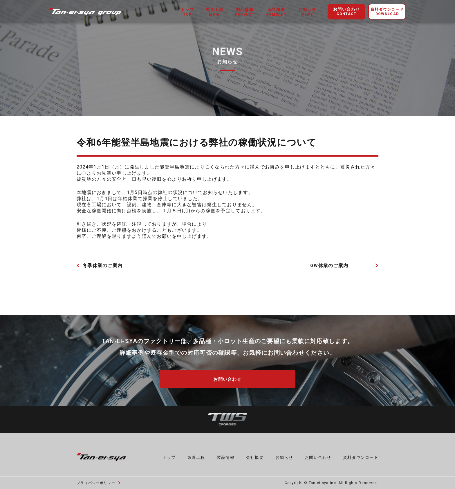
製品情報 (225, 456)
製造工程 (196, 456)
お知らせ (284, 456)
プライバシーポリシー (99, 482)
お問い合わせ (346, 12)
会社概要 (255, 456)
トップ (169, 456)
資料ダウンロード (387, 12)
